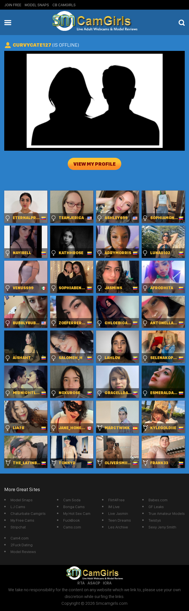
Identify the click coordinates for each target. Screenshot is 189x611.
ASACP (94, 583)
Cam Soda (71, 500)
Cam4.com (19, 538)
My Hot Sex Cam (76, 513)
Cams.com (72, 527)
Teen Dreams (119, 520)
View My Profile (94, 164)
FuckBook (71, 520)
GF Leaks (156, 506)
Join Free (12, 5)
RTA (81, 583)
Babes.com (157, 500)
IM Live (114, 506)
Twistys (154, 520)
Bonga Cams (74, 506)
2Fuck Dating (21, 545)
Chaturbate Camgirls (28, 513)
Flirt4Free (116, 500)
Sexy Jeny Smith (162, 527)
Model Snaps (37, 5)
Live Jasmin (118, 513)
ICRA (107, 583)
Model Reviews (23, 551)
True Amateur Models (166, 513)
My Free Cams (22, 520)
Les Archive (118, 527)
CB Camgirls (64, 5)
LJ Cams (17, 506)
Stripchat (18, 527)
